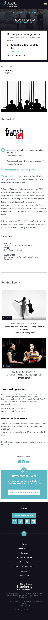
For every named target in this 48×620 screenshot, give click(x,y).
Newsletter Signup (24, 515)
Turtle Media (28, 610)
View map (14, 51)
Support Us (24, 575)
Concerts (24, 562)
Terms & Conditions (24, 557)
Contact (24, 553)
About (24, 571)
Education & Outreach (24, 566)
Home (24, 544)
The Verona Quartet (9, 176)
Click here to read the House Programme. (18, 169)
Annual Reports (24, 548)
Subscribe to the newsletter (24, 492)
